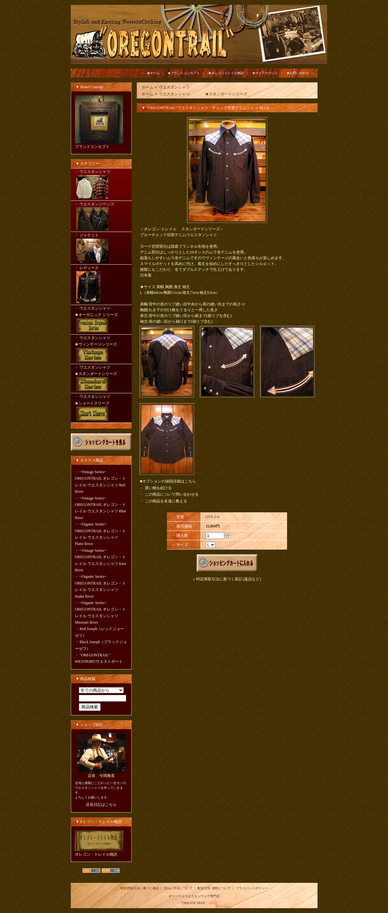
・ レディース (101, 285)
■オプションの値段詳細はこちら (168, 481)
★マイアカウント (265, 73)
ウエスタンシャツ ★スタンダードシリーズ (203, 94)
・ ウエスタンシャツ (101, 184)
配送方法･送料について (214, 888)
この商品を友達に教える (166, 501)
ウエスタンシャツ (174, 87)
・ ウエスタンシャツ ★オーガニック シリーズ (101, 320)
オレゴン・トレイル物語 (96, 854)
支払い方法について (178, 888)
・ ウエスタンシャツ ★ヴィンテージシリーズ (101, 350)
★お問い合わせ (297, 73)
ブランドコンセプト (92, 146)
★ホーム (153, 73)
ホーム (147, 87)
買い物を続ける (158, 488)
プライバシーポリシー (252, 888)
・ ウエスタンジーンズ (101, 217)
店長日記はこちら (101, 804)
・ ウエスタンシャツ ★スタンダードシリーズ (101, 379)
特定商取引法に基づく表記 (139, 888)
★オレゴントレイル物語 (226, 73)
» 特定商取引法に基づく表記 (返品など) (227, 579)
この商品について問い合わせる (172, 494)
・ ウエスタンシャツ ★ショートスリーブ (101, 408)
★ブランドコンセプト (183, 73)
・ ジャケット (101, 248)
